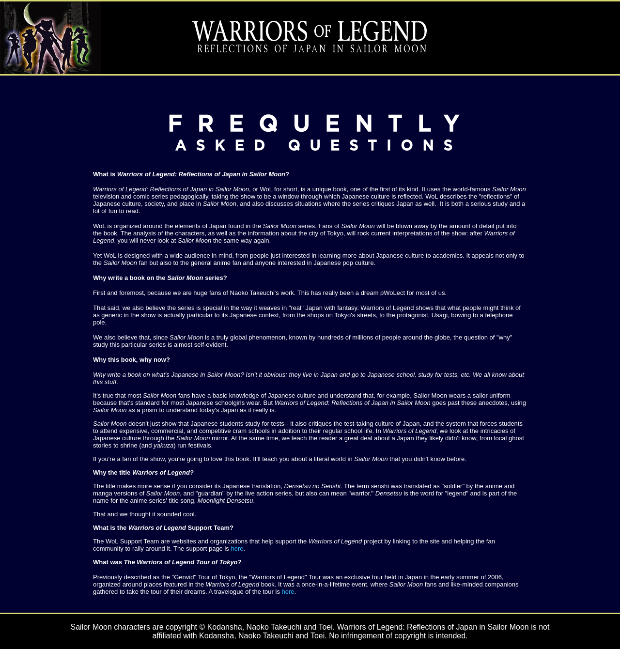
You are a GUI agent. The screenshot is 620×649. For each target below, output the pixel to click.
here (237, 548)
